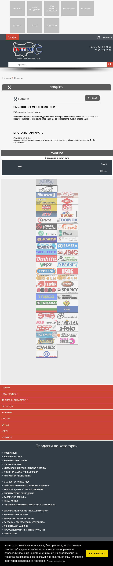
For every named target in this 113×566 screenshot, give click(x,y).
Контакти (52, 26)
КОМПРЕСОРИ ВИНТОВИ (16, 515)
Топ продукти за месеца (51, 8)
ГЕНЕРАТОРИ (10, 534)
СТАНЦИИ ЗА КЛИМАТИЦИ (16, 482)
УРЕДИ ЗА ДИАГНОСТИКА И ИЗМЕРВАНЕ (23, 489)
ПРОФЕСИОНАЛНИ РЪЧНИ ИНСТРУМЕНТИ (24, 530)
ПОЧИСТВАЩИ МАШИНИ (16, 526)
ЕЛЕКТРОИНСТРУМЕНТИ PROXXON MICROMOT (26, 511)
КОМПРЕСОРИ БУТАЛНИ (15, 460)
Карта (5, 431)
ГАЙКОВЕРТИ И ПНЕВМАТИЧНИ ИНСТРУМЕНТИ (26, 486)
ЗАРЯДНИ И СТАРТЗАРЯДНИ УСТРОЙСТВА (24, 522)
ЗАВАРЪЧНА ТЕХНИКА (15, 497)
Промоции (69, 8)
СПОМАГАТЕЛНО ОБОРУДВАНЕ (19, 493)
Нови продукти (34, 8)
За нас (34, 26)
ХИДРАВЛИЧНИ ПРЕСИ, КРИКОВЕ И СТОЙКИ (25, 468)
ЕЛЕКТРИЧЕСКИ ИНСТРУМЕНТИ (19, 518)
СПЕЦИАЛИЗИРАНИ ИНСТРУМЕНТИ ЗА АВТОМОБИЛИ (29, 505)
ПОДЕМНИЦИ (10, 453)
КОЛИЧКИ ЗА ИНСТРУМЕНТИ (17, 476)
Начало (17, 8)
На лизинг (86, 8)
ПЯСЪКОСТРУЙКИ (12, 464)
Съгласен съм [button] (97, 553)
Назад (94, 98)
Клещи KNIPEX (11, 501)
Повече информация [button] (56, 561)
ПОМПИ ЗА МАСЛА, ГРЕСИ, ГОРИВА (21, 472)
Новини (17, 26)
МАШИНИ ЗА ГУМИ (13, 457)
